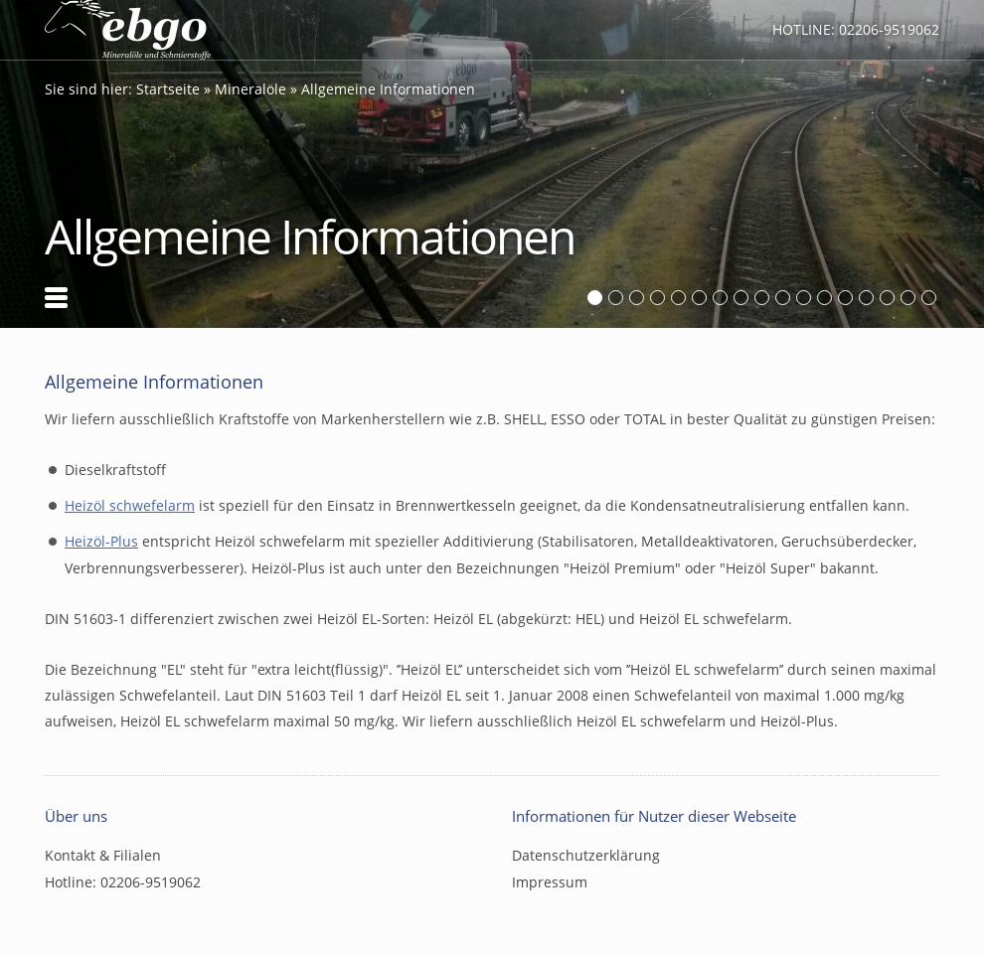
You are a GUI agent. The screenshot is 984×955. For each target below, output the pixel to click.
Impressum (549, 882)
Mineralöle (250, 89)
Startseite (168, 89)
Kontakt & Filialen (103, 855)
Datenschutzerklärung (586, 855)
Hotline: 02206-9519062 (855, 29)
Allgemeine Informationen (388, 89)
